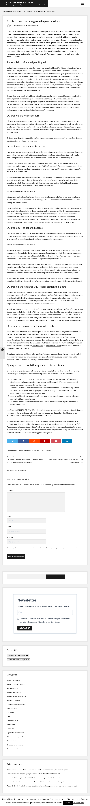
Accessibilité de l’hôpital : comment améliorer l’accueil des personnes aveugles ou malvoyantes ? (42, 786)
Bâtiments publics (26, 450)
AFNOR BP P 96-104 (26, 410)
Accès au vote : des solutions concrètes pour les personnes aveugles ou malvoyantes (38, 770)
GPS (8, 717)
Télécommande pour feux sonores (19, 737)
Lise (11, 26)
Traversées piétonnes (15, 749)
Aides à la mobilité (13, 680)
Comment (10, 490)
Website (10, 537)
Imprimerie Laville (53, 345)
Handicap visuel (12, 721)
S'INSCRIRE (24, 628)
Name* (9, 516)
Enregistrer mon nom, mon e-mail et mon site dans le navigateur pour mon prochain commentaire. (45, 548)
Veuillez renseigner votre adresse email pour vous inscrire (43, 606)
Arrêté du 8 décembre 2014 (18, 191)
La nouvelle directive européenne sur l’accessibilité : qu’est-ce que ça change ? (35, 782)
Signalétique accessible (11, 11)
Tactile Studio (37, 345)
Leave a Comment (33, 26)
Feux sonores (12, 708)
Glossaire (10, 713)
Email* (9, 527)
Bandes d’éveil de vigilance (16, 696)
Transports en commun (15, 745)
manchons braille (14, 281)
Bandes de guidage (14, 692)
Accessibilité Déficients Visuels (20, 2)
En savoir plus (78, 803)
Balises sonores (12, 688)
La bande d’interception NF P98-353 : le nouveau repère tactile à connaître (34, 778)
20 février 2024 (20, 26)
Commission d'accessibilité (16, 704)
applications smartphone (16, 684)
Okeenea (26, 222)
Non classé (11, 725)
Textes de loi (11, 741)
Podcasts (10, 729)
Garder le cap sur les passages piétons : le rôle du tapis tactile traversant (33, 774)
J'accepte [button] (68, 803)
